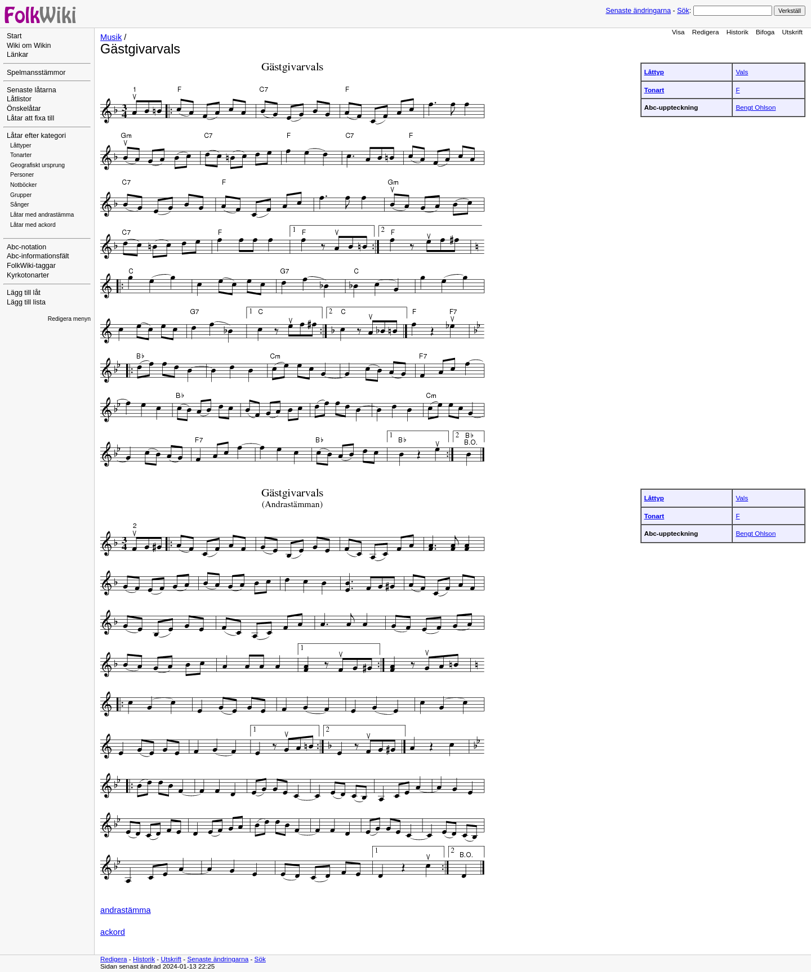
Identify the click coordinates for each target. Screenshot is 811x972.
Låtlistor (19, 99)
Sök (683, 11)
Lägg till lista (26, 302)
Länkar (17, 55)
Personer (22, 175)
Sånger (19, 204)
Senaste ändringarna (638, 11)
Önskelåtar (24, 109)
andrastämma (125, 910)
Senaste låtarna (31, 90)
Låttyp (654, 71)
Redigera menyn (69, 319)
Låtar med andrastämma (42, 215)
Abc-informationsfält (38, 256)
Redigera (705, 31)
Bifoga (765, 31)
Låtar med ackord (33, 225)
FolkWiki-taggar (31, 266)
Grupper (21, 195)
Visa (678, 31)
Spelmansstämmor (36, 73)
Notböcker (23, 185)
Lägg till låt (24, 293)
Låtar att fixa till (30, 118)
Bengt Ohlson (756, 107)
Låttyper (21, 145)
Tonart (654, 89)
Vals (742, 71)
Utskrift (792, 31)
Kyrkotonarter (28, 275)
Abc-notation (26, 247)
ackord (112, 932)
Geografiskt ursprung (37, 165)
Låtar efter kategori (36, 136)
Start (14, 36)
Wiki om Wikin (29, 46)
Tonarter (21, 155)
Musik (111, 37)
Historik (737, 31)
